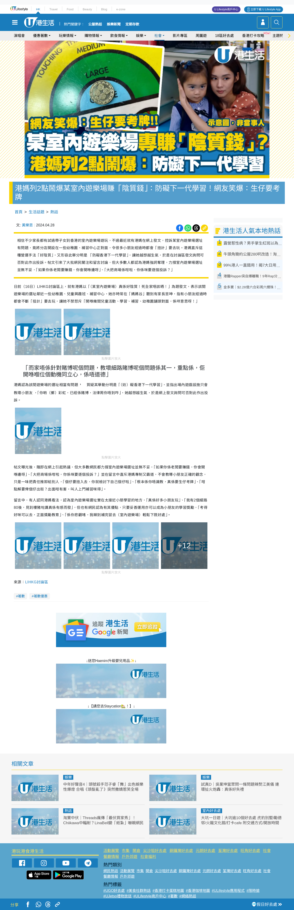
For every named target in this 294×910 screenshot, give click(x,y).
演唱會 (19, 36)
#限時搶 (253, 891)
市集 (126, 851)
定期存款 (132, 24)
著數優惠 (41, 596)
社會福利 (148, 856)
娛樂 (139, 36)
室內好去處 (211, 811)
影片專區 (180, 36)
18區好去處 (224, 36)
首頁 (19, 212)
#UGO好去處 (114, 891)
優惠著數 (40, 36)
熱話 (54, 212)
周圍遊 (201, 36)
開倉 (136, 851)
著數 (21, 596)
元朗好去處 (205, 851)
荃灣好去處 (228, 851)
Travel (53, 9)
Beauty (87, 9)
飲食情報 (117, 36)
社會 (158, 36)
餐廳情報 (111, 856)
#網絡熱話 (187, 896)
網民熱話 (110, 871)
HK (38, 9)
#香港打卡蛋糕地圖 (168, 891)
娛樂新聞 (114, 24)
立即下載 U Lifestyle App (266, 9)
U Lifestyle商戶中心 (226, 9)
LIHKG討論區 (36, 582)
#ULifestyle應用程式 (228, 891)
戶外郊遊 (129, 856)
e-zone (120, 9)
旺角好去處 (250, 851)
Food (70, 9)
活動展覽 (111, 851)
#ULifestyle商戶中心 (149, 896)
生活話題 (36, 212)
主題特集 (279, 36)
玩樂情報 (66, 36)
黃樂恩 (27, 225)
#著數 (173, 896)
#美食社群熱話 (139, 891)
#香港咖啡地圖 (198, 891)
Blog (104, 9)
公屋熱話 (95, 24)
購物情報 (92, 36)
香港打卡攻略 (253, 36)
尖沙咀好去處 (155, 851)
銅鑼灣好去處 (181, 851)
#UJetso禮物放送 (117, 896)
